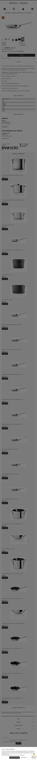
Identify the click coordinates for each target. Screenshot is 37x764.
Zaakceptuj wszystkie (14, 757)
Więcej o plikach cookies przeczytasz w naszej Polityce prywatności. (13, 755)
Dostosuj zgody (24, 757)
